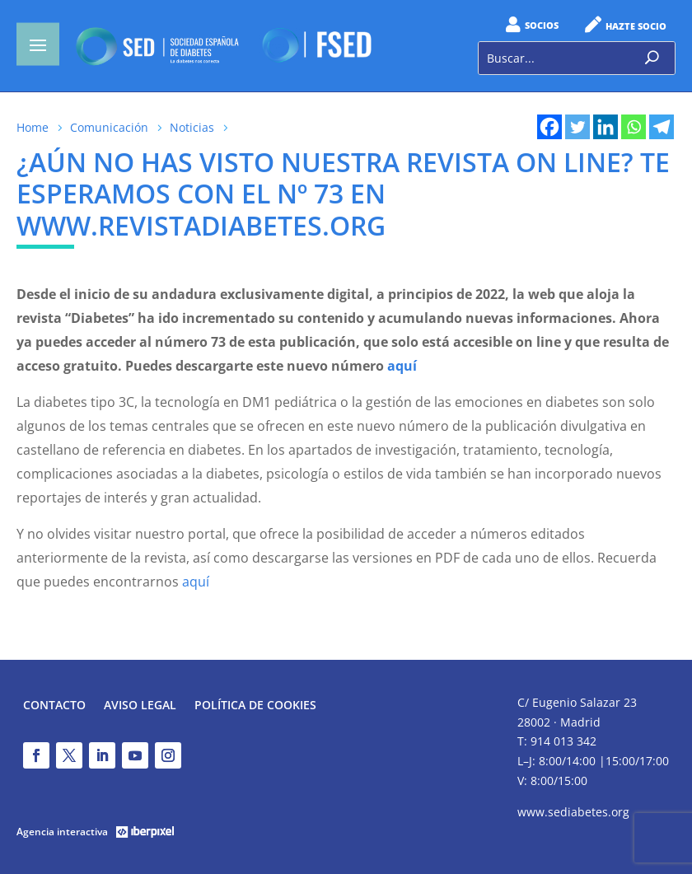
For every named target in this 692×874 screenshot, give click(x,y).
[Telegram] (661, 127)
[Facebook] (549, 127)
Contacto (54, 706)
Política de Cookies (255, 706)
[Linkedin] (605, 127)
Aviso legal (140, 706)
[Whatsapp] (633, 127)
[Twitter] (577, 127)
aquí (195, 582)
